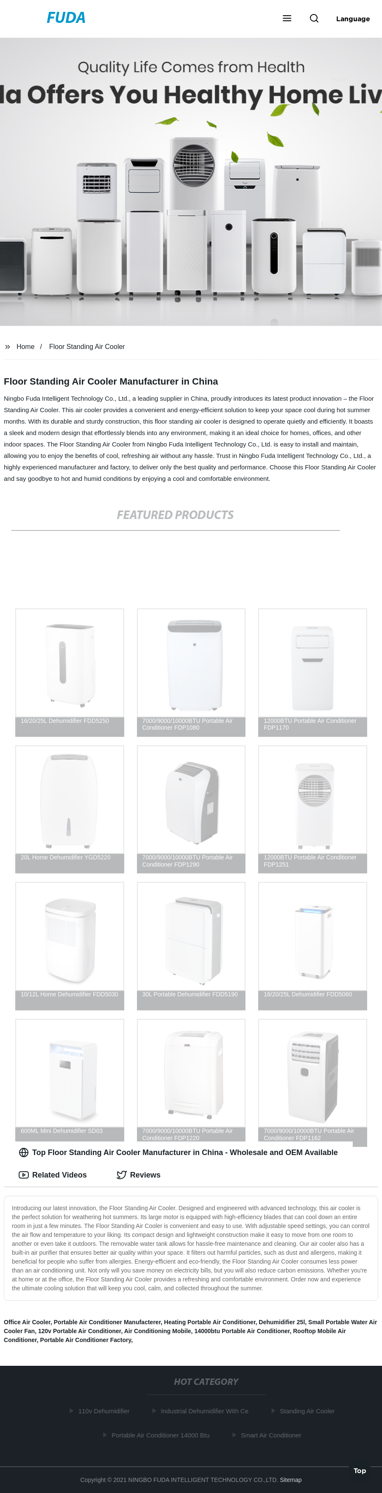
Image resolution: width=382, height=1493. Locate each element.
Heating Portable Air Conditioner (210, 1322)
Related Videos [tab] (53, 1175)
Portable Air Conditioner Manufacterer (107, 1322)
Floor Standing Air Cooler (87, 346)
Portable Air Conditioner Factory (85, 1340)
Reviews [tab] (139, 1175)
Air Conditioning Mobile (157, 1331)
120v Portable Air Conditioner (79, 1331)
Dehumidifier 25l (282, 1322)
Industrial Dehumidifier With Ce (206, 1411)
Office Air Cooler (27, 1322)
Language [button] (353, 18)
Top (360, 1470)
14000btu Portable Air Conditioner (242, 1331)
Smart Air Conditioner (273, 1434)
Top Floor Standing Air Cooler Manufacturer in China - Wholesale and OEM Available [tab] (178, 1152)
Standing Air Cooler (309, 1411)
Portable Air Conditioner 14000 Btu (162, 1434)
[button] (287, 19)
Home (26, 346)
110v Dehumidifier (105, 1411)
